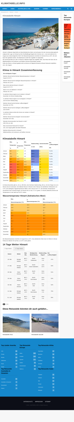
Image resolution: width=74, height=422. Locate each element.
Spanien (21, 359)
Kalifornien (3, 360)
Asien (12, 8)
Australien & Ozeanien (6, 382)
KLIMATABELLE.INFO (13, 3)
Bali (39, 380)
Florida (2, 354)
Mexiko (2, 357)
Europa (36, 8)
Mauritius (40, 354)
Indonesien (40, 387)
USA (2, 351)
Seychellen (40, 351)
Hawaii (2, 366)
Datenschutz (28, 401)
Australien (3, 378)
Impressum (39, 401)
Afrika (4, 8)
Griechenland (23, 365)
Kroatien (21, 356)
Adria (7, 304)
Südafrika (40, 360)
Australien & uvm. (24, 8)
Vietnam (40, 377)
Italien (21, 353)
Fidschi (2, 388)
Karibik (45, 8)
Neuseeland (3, 385)
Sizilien (21, 362)
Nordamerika (56, 8)
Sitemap (47, 401)
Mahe (39, 357)
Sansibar (40, 363)
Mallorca (21, 369)
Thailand (40, 374)
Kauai (2, 363)
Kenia (39, 366)
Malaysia (40, 390)
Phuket (39, 384)
